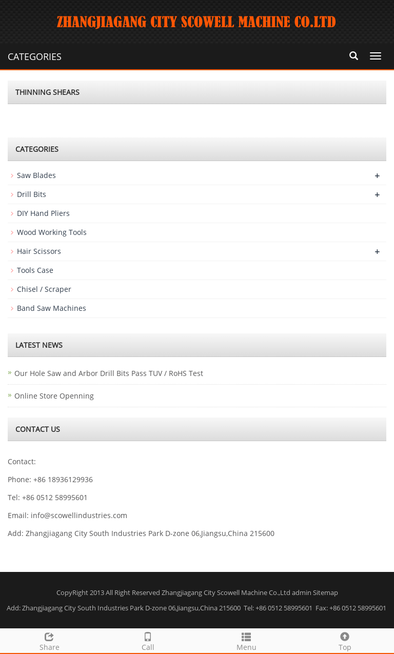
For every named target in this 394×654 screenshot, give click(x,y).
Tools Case (35, 270)
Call (147, 640)
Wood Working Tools (52, 232)
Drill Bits (31, 194)
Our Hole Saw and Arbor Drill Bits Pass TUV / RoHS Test (108, 373)
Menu (246, 640)
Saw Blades (36, 175)
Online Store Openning (54, 396)
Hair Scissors (39, 251)
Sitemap (325, 592)
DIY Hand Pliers (43, 213)
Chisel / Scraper (44, 289)
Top (345, 640)
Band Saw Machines (51, 308)
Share (49, 640)
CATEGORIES (35, 56)
